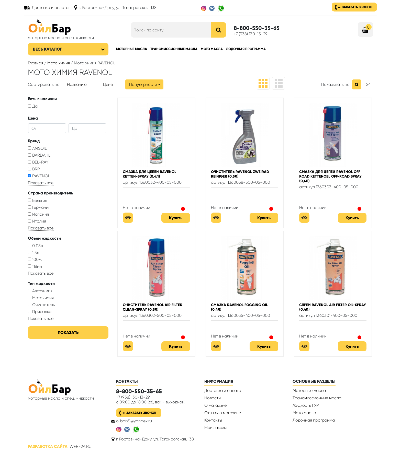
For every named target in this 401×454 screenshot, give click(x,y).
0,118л (35, 245)
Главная (35, 63)
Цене (108, 84)
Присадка (39, 311)
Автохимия (40, 290)
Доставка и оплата (50, 7)
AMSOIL (37, 148)
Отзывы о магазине (222, 412)
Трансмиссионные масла (173, 49)
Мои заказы (215, 427)
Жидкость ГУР (306, 405)
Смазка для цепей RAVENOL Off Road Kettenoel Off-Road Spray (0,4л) (330, 176)
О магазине (215, 405)
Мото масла (212, 49)
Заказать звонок (357, 7)
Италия (37, 221)
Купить (175, 217)
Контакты (213, 420)
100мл (35, 259)
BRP (34, 169)
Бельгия (37, 200)
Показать (68, 332)
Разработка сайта (48, 446)
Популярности (143, 84)
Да (33, 106)
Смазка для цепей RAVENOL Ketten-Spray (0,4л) (149, 174)
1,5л (33, 252)
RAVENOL (39, 175)
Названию (77, 84)
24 (368, 84)
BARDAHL (39, 155)
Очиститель (41, 304)
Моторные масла (131, 49)
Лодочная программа (246, 49)
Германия (39, 207)
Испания (38, 214)
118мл (35, 266)
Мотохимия (41, 297)
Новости (212, 397)
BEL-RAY (38, 162)
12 (357, 84)
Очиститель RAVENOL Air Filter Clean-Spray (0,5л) (152, 307)
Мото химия (58, 63)
